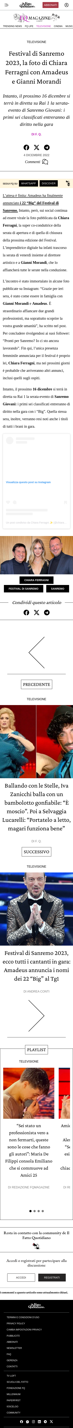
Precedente (36, 684)
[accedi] (66, 5)
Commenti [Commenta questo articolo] (36, 162)
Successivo (36, 851)
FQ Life (29, 26)
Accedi (21, 1277)
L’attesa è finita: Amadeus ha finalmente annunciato (33, 202)
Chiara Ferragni (36, 580)
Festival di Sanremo (23, 588)
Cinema (58, 26)
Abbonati (50, 5)
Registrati (52, 1277)
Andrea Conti (38, 991)
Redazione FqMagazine (31, 1187)
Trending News (12, 26)
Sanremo (57, 588)
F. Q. (38, 134)
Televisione (43, 26)
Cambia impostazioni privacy (24, 1329)
